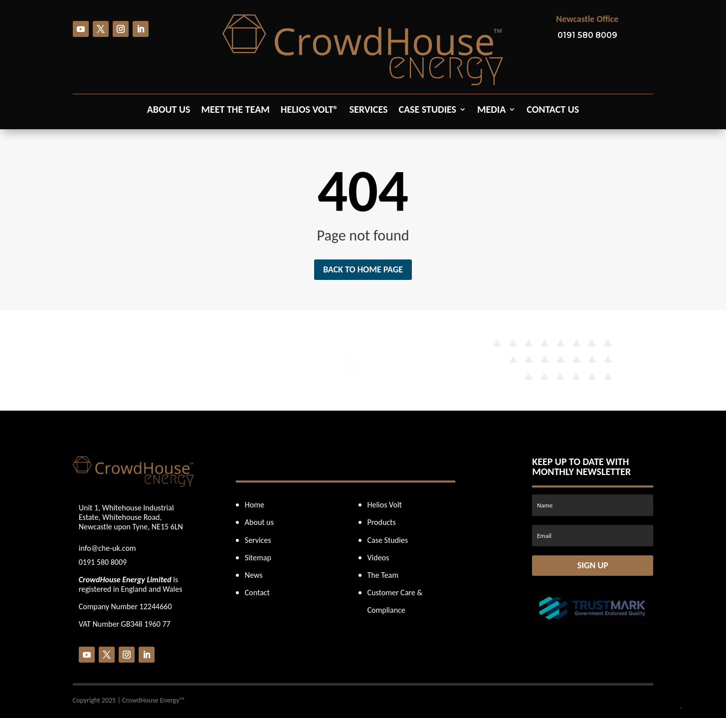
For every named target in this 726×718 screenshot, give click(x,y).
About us (168, 110)
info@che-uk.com (107, 548)
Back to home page (363, 269)
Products (381, 522)
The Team (383, 575)
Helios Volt (384, 504)
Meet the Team (235, 110)
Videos (378, 557)
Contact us (553, 110)
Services (368, 110)
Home (254, 504)
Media (491, 110)
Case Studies (427, 110)
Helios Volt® (310, 110)
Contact (257, 592)
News (254, 575)
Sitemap (258, 557)
